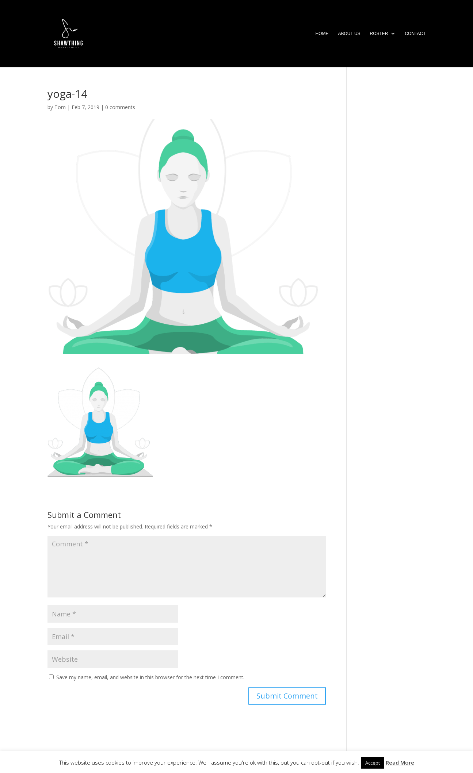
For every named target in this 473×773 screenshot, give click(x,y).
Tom (60, 107)
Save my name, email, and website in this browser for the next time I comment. (150, 677)
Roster (379, 33)
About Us (349, 33)
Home (322, 33)
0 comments (120, 107)
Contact (415, 33)
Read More (400, 762)
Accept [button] (372, 762)
